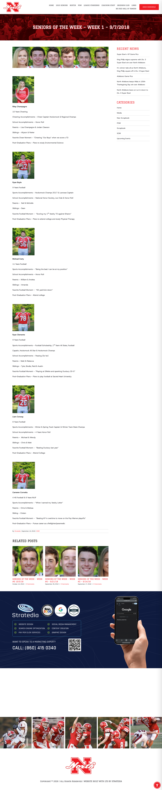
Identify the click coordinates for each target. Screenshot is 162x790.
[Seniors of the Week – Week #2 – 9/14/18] (93, 547)
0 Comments (30, 584)
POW (119, 123)
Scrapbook (121, 128)
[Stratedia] (25, 605)
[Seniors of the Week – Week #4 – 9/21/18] (60, 547)
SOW (38, 531)
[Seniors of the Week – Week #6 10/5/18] (27, 547)
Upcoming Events (123, 138)
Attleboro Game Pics (125, 76)
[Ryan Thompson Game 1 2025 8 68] (48, 732)
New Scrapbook (123, 118)
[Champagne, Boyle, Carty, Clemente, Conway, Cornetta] (60, 57)
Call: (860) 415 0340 (34, 648)
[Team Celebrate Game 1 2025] (113, 732)
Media (119, 113)
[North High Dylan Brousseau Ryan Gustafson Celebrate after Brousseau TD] (81, 732)
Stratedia (17, 531)
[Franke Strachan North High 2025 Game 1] (146, 732)
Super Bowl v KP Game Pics (127, 54)
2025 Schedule (149, 7)
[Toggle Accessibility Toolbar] (157, 785)
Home (119, 108)
